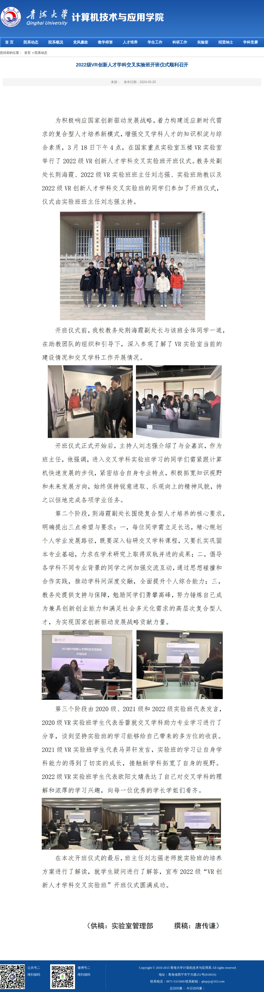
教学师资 (105, 42)
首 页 (9, 42)
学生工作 (155, 42)
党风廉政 (80, 42)
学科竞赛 (250, 42)
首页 (27, 53)
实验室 (202, 42)
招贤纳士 (225, 42)
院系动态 (30, 42)
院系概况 (55, 42)
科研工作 (179, 42)
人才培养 (130, 42)
